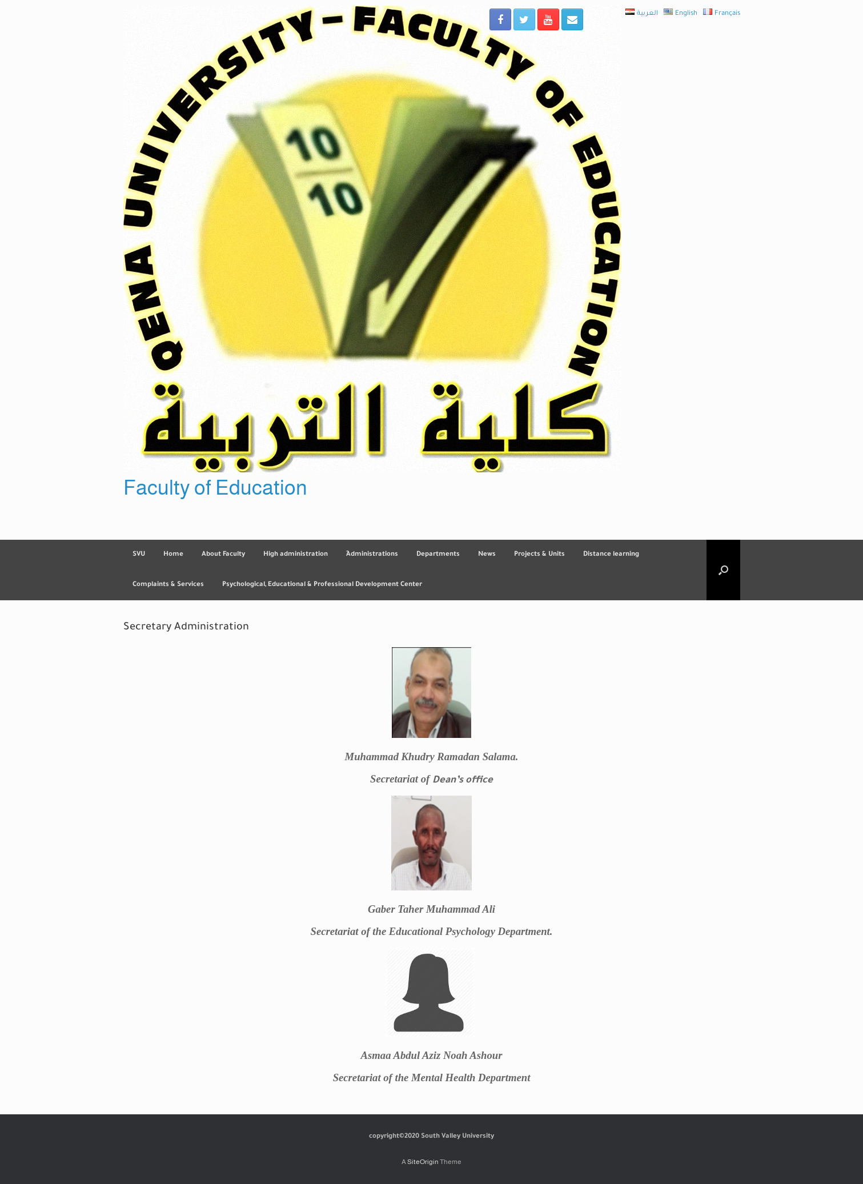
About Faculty (223, 555)
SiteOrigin (423, 1161)
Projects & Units (539, 555)
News (487, 555)
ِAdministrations (372, 555)
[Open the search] (723, 570)
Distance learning (611, 555)
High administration (295, 555)
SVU (139, 555)
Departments (438, 555)
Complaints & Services (168, 585)
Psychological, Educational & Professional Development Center (322, 585)
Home (173, 555)
